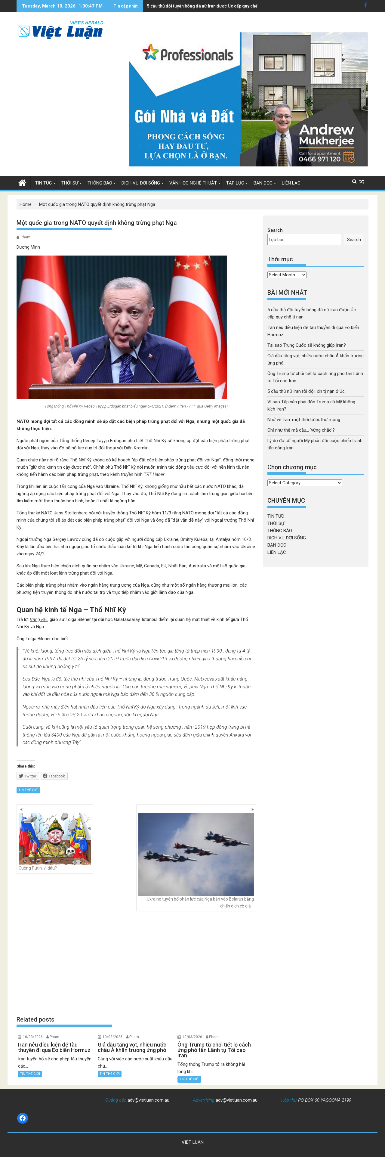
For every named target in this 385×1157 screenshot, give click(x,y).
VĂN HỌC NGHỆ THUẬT (193, 183)
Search (275, 230)
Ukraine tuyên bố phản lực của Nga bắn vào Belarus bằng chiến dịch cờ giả (196, 860)
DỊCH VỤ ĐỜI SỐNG (141, 183)
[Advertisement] (136, 963)
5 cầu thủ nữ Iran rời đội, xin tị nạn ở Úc (306, 391)
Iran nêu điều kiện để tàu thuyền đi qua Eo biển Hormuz (201, 6)
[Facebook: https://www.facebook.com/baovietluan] (22, 1118)
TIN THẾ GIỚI (28, 790)
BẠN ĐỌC (263, 183)
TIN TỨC (43, 183)
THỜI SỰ (69, 183)
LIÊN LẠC (291, 183)
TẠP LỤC (235, 183)
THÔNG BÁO (100, 183)
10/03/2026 (33, 1037)
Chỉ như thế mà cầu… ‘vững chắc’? (301, 430)
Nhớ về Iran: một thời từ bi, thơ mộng (303, 419)
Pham (25, 237)
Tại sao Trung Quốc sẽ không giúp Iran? (306, 345)
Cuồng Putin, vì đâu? (55, 841)
